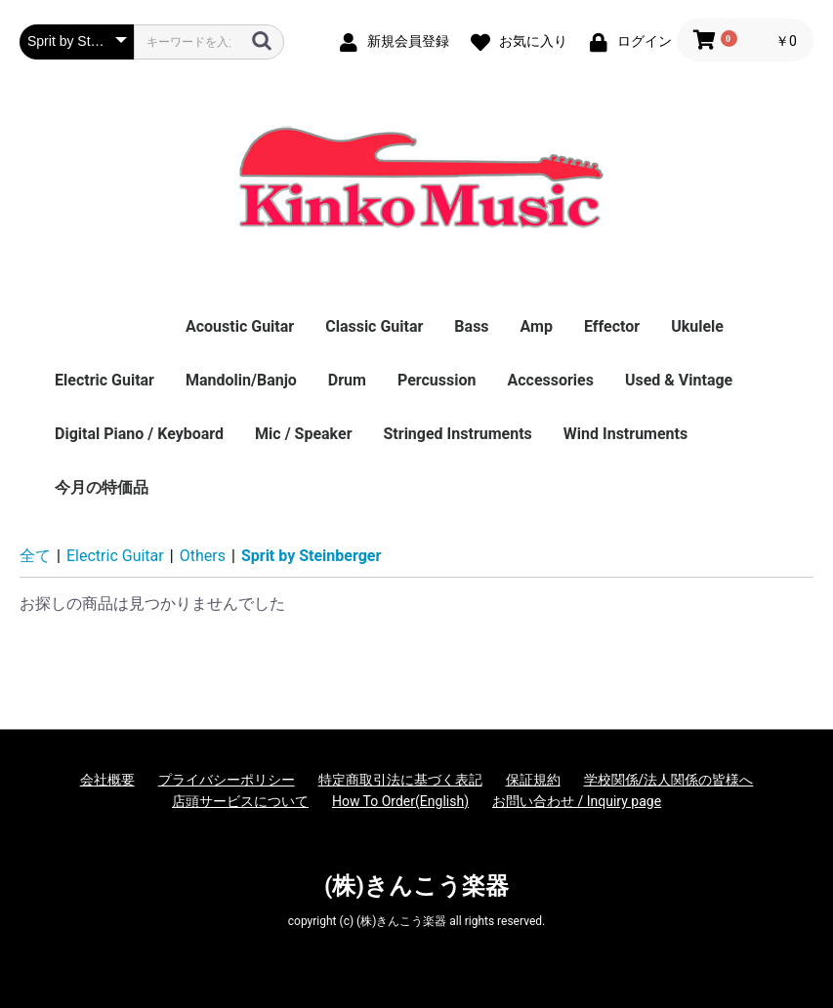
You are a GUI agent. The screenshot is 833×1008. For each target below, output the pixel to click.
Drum (347, 380)
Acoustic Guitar (240, 326)
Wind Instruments (625, 433)
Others (203, 555)
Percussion (437, 380)
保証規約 (533, 779)
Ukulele (697, 326)
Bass (471, 326)
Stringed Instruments (458, 433)
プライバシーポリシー (226, 779)
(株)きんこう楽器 (416, 886)
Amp (537, 326)
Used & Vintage (678, 380)
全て (35, 555)
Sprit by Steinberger (311, 555)
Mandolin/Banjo (241, 380)
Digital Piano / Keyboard (139, 433)
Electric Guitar (104, 380)
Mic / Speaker (303, 433)
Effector (612, 326)
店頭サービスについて (240, 801)
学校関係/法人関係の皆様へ (669, 779)
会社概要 (107, 779)
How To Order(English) (400, 801)
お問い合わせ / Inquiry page (576, 801)
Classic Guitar (374, 326)
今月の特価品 (101, 487)
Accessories (550, 380)
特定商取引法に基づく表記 (400, 779)
